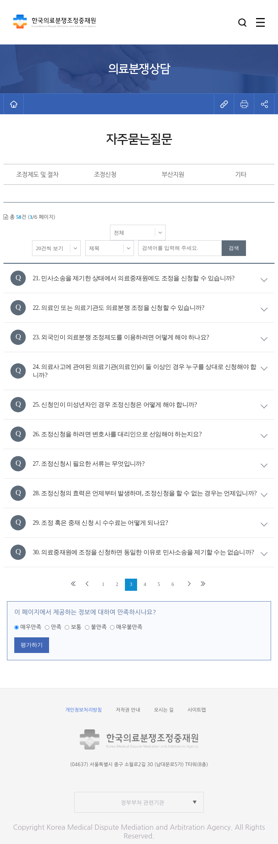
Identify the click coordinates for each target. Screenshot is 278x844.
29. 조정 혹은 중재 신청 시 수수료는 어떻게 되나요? (150, 523)
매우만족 (30, 627)
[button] (242, 22)
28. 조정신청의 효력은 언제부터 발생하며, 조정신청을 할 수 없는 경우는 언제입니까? (150, 493)
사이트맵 (197, 710)
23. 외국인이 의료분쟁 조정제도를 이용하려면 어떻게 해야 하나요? (150, 337)
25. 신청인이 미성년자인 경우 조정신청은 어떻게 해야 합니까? (150, 404)
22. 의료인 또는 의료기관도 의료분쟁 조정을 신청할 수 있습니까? (150, 308)
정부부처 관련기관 (142, 802)
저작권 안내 (128, 710)
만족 (56, 627)
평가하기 (32, 645)
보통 (76, 627)
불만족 (98, 627)
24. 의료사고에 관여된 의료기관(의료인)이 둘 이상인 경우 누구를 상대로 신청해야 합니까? (150, 371)
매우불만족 (129, 627)
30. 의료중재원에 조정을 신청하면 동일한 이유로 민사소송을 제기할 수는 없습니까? (150, 552)
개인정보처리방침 (83, 710)
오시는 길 (164, 710)
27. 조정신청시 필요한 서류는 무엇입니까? (150, 463)
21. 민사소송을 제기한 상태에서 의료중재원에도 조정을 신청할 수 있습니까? (150, 278)
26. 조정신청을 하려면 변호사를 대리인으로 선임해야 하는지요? (150, 434)
